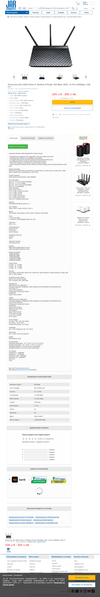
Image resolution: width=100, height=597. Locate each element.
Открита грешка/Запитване (69, 114)
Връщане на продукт (13, 570)
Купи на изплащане (72, 108)
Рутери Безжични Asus (59, 17)
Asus (15, 98)
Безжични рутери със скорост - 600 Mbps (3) (21, 523)
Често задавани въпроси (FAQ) (17, 561)
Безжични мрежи (34, 17)
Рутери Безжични (46, 17)
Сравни (57, 117)
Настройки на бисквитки (81, 585)
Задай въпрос (21, 93)
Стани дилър (56, 568)
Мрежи (26, 17)
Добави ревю (12, 93)
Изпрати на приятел (85, 114)
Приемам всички (82, 578)
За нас (54, 561)
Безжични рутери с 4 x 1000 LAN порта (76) (47, 517)
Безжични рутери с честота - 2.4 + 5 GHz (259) (21, 517)
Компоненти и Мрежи (16, 17)
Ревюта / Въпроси (45, 138)
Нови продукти (79, 567)
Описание (13, 138)
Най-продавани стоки (81, 570)
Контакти (55, 563)
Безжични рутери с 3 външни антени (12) (20, 520)
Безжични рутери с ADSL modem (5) (43, 520)
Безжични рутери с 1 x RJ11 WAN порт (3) (46, 523)
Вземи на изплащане (17, 146)
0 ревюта (26, 91)
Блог (75, 561)
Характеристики (28, 138)
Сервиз (9, 567)
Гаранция (10, 564)
